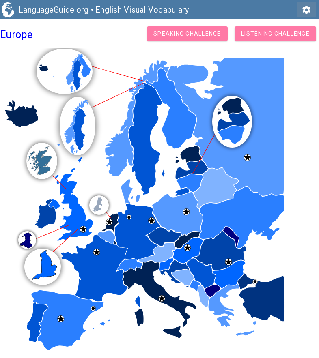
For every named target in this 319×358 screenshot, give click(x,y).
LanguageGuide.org (53, 10)
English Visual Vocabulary (142, 10)
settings (306, 10)
